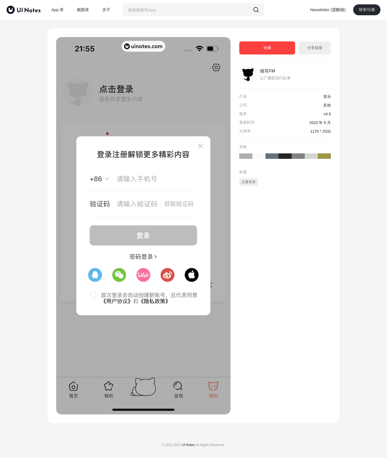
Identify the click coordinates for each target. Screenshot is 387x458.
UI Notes (188, 445)
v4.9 (327, 114)
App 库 (58, 9)
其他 (327, 105)
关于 (106, 9)
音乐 (327, 96)
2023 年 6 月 (320, 122)
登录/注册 (367, 9)
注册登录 (248, 182)
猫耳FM (267, 71)
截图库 (83, 9)
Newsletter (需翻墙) (328, 9)
